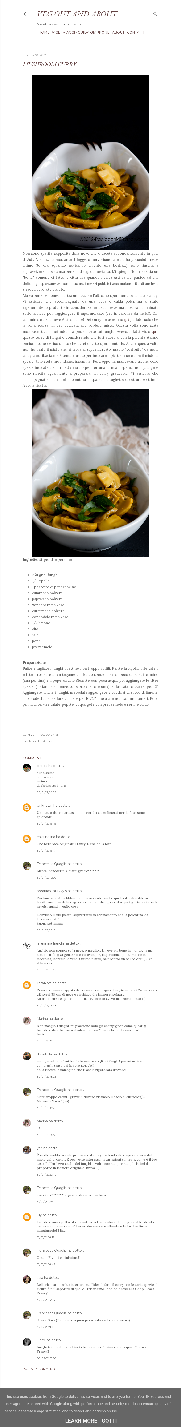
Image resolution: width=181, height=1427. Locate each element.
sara (40, 1277)
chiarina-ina (46, 837)
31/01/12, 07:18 (46, 1201)
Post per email (48, 734)
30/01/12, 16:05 (46, 877)
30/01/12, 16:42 (46, 970)
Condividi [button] (29, 734)
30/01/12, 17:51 (46, 1041)
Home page (48, 32)
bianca (42, 766)
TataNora (44, 983)
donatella (44, 1054)
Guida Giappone (92, 32)
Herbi (41, 1340)
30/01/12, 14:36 (46, 792)
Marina (42, 1019)
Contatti (134, 32)
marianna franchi (50, 943)
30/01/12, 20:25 (47, 1135)
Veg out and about (77, 13)
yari (39, 1148)
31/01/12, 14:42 (46, 1264)
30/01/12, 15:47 (46, 850)
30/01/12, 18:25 (46, 1076)
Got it (110, 1421)
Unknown (45, 805)
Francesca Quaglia (52, 864)
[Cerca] (155, 13)
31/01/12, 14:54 (46, 1300)
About (117, 32)
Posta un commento (40, 1369)
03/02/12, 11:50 (46, 1358)
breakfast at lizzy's (52, 891)
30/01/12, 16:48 (47, 1005)
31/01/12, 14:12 (45, 1237)
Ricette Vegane (43, 741)
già (126, 319)
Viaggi (67, 32)
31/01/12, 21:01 (46, 1327)
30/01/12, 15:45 (46, 823)
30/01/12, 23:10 (47, 1174)
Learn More (81, 1421)
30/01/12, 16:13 (46, 930)
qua (155, 331)
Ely (39, 1215)
